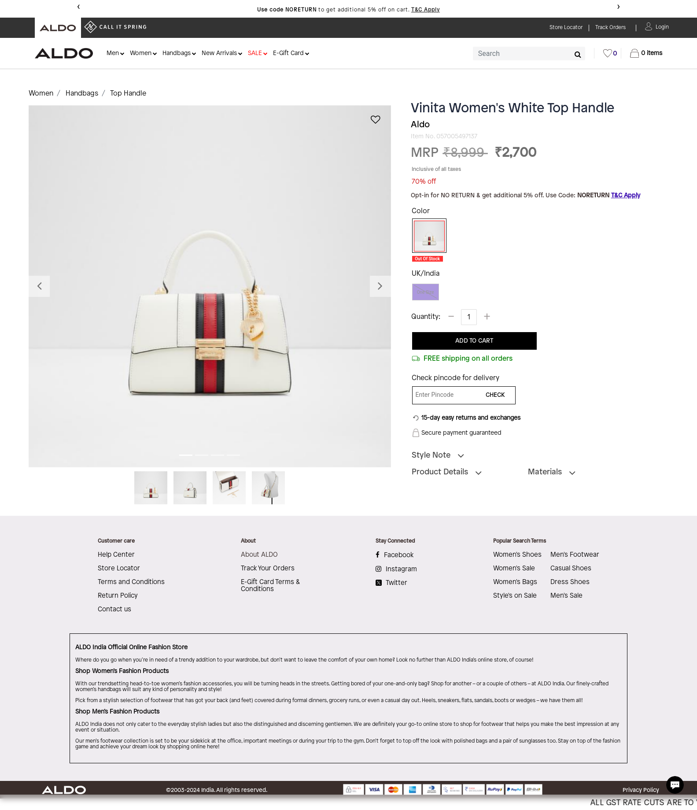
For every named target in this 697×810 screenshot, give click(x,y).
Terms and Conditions (131, 582)
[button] (662, 26)
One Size (425, 292)
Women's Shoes (517, 554)
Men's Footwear (574, 554)
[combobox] (529, 53)
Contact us (114, 609)
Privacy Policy (641, 790)
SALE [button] (255, 53)
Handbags (82, 93)
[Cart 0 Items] (646, 53)
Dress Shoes (570, 582)
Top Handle (128, 93)
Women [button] (140, 53)
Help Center (116, 554)
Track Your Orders (268, 568)
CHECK (495, 395)
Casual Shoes (570, 568)
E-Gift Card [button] (288, 53)
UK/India (425, 273)
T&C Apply (425, 10)
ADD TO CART (474, 341)
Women (41, 93)
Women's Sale (514, 568)
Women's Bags (515, 582)
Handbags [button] (176, 53)
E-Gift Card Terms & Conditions (270, 586)
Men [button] (113, 53)
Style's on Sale (515, 595)
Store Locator (119, 568)
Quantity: (425, 317)
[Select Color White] (426, 236)
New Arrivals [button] (219, 53)
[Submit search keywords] (578, 54)
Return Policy (118, 595)
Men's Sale (566, 595)
